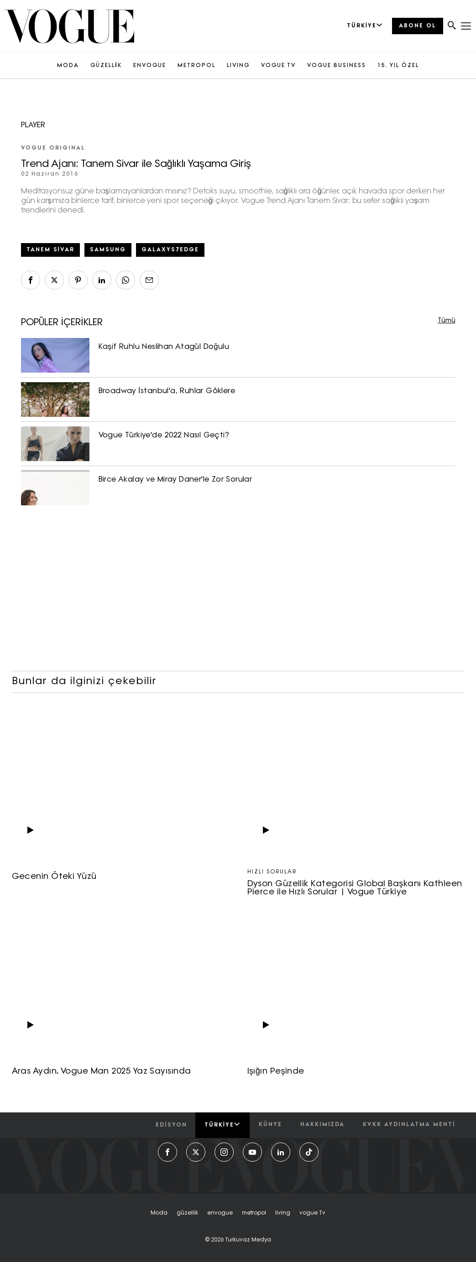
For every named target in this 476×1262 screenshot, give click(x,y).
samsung (108, 250)
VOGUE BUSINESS (336, 65)
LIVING (238, 65)
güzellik (187, 1213)
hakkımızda (322, 1124)
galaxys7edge (170, 250)
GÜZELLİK (105, 65)
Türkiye (222, 1125)
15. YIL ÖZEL (398, 65)
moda (159, 1213)
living (282, 1213)
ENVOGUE (149, 65)
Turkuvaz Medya (248, 1240)
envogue (220, 1213)
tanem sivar (50, 250)
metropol (254, 1213)
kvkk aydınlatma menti (409, 1124)
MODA (68, 65)
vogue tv (312, 1213)
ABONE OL (417, 26)
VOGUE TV (278, 65)
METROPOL (196, 65)
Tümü (446, 320)
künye (270, 1124)
